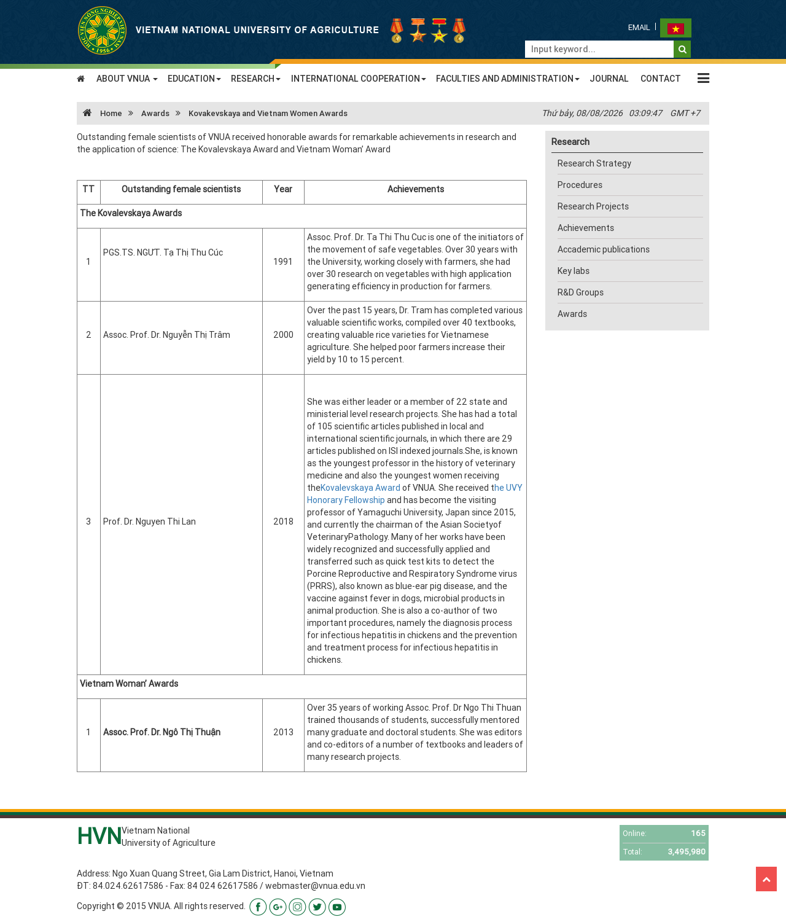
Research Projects (593, 206)
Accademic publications (604, 249)
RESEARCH (256, 78)
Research (570, 141)
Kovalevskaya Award (360, 487)
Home (99, 113)
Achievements (586, 227)
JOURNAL (609, 78)
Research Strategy (594, 163)
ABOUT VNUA (127, 78)
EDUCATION (194, 78)
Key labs (574, 270)
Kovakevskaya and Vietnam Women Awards (268, 113)
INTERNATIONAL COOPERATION (358, 78)
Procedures (580, 184)
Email (639, 27)
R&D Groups (581, 292)
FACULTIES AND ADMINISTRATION (508, 78)
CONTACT (660, 78)
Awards (155, 113)
